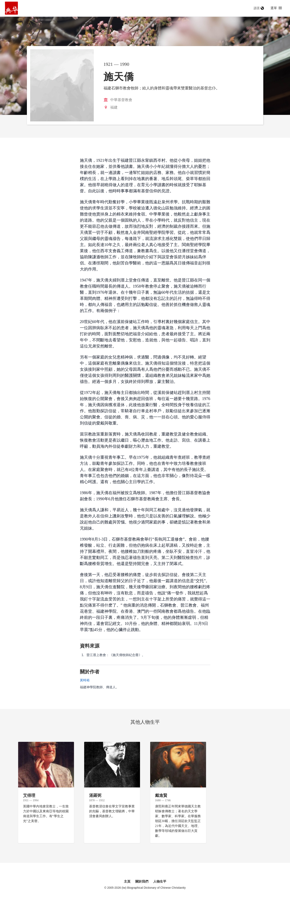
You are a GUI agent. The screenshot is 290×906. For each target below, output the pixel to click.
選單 (276, 8)
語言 (259, 8)
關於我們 (141, 881)
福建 (114, 107)
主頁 (127, 881)
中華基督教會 (121, 100)
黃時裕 (85, 680)
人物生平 (159, 881)
